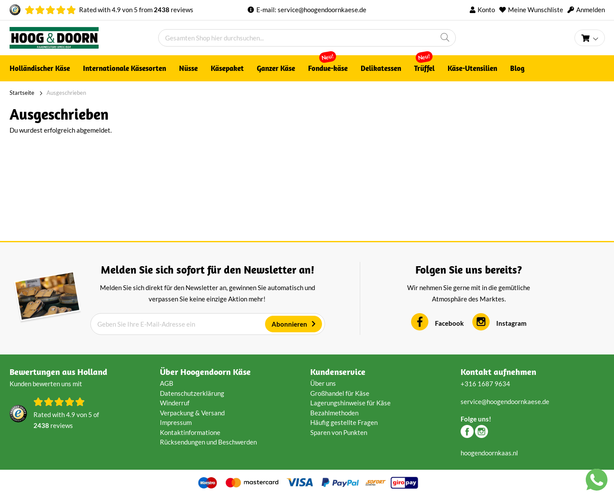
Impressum (176, 422)
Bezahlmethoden (334, 413)
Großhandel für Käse (339, 393)
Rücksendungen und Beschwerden (208, 442)
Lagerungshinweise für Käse (350, 403)
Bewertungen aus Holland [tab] (58, 371)
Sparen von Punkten (338, 432)
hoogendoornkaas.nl (489, 453)
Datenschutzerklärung (192, 393)
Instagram (511, 323)
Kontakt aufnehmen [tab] (498, 371)
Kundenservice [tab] (337, 371)
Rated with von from (136, 9)
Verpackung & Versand (192, 413)
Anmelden (590, 9)
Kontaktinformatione (190, 432)
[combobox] (307, 38)
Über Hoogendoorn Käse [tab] (205, 371)
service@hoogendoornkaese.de (322, 9)
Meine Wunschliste (535, 9)
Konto (486, 9)
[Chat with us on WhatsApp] (596, 481)
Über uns (323, 383)
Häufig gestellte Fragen (344, 422)
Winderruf (174, 403)
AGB (166, 383)
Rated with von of (66, 421)
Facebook (449, 323)
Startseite (22, 92)
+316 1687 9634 (485, 384)
